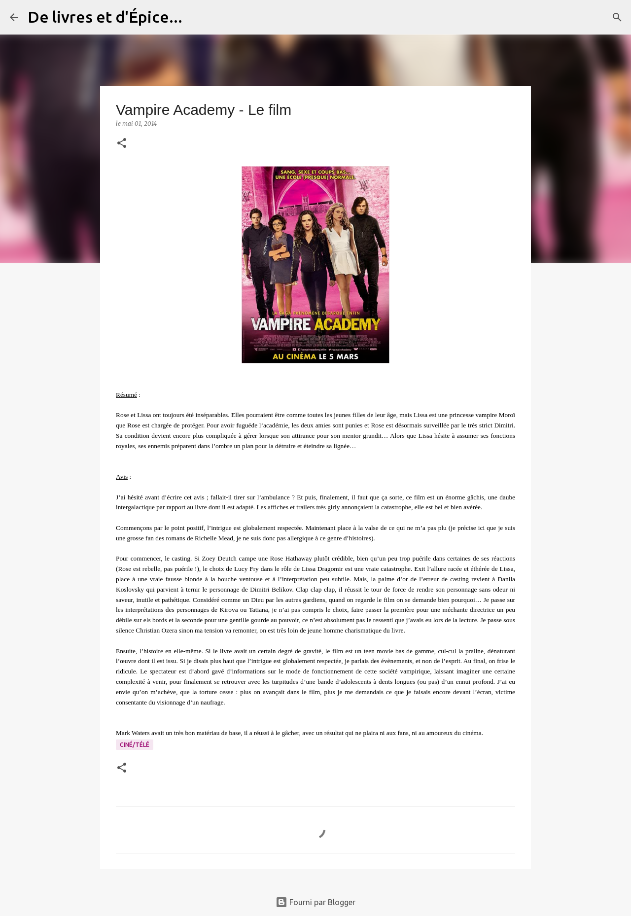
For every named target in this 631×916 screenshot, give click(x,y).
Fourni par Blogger (315, 902)
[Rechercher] (196, 17)
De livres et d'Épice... (105, 17)
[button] (122, 143)
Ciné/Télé (134, 744)
